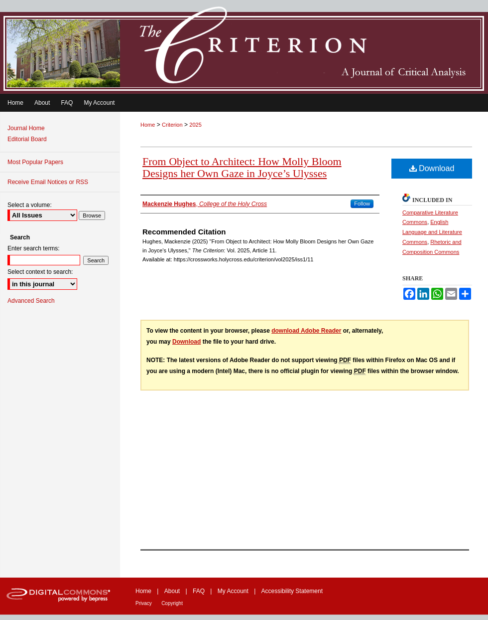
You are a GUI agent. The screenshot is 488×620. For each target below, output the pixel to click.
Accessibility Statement (292, 591)
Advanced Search (31, 300)
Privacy (143, 603)
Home (147, 125)
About (172, 591)
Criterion (172, 125)
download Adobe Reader (306, 330)
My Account (233, 591)
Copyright (172, 603)
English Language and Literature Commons (432, 232)
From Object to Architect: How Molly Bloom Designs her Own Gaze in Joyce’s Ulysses (242, 167)
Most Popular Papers (35, 162)
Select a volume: (29, 205)
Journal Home (26, 128)
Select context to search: (40, 271)
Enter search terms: (33, 248)
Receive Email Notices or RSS (47, 182)
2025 (195, 125)
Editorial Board (27, 139)
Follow (362, 204)
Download (432, 168)
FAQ (199, 591)
